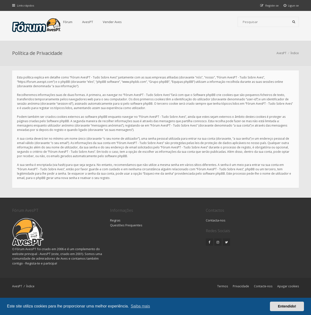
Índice (30, 286)
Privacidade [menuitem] (241, 286)
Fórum (67, 22)
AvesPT (87, 22)
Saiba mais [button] (140, 306)
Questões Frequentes (126, 225)
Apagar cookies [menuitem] (288, 286)
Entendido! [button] (287, 306)
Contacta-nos (215, 220)
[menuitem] (291, 5)
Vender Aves (112, 22)
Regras (115, 220)
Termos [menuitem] (222, 286)
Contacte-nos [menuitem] (263, 286)
